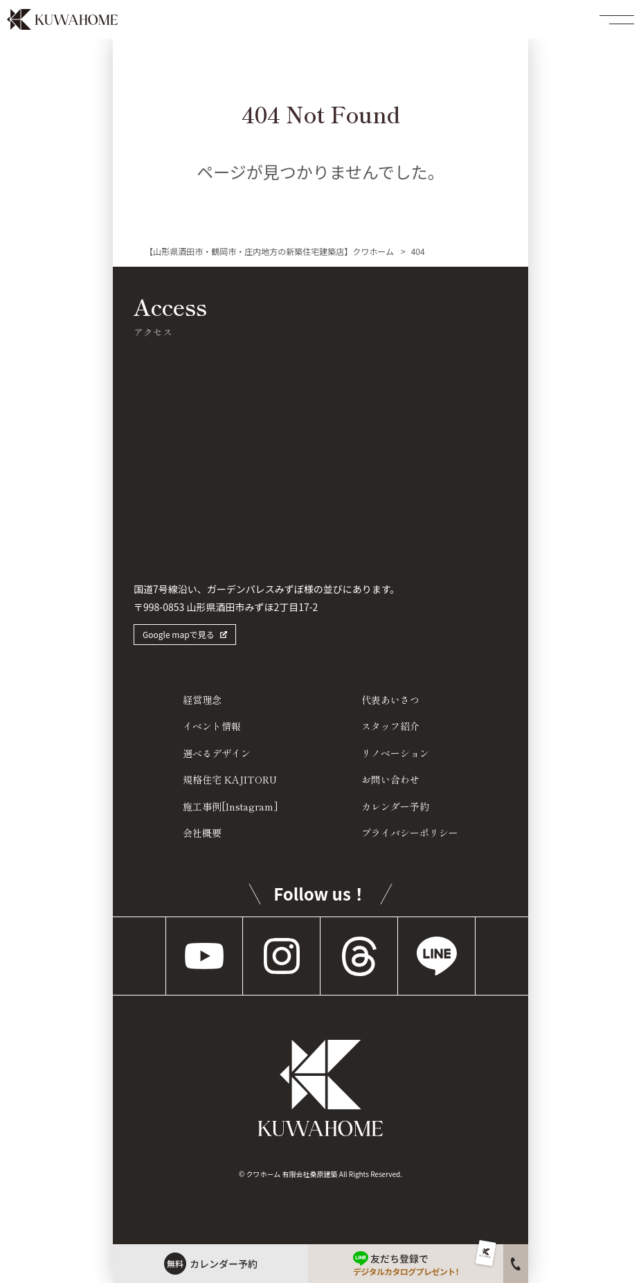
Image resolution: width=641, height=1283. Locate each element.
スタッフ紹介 (390, 726)
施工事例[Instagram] (230, 806)
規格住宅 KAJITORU (230, 779)
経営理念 (202, 700)
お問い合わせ (390, 779)
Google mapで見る (179, 634)
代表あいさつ (390, 700)
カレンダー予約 (395, 806)
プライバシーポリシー (409, 833)
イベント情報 (212, 726)
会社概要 (202, 833)
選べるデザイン (217, 753)
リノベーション (395, 753)
